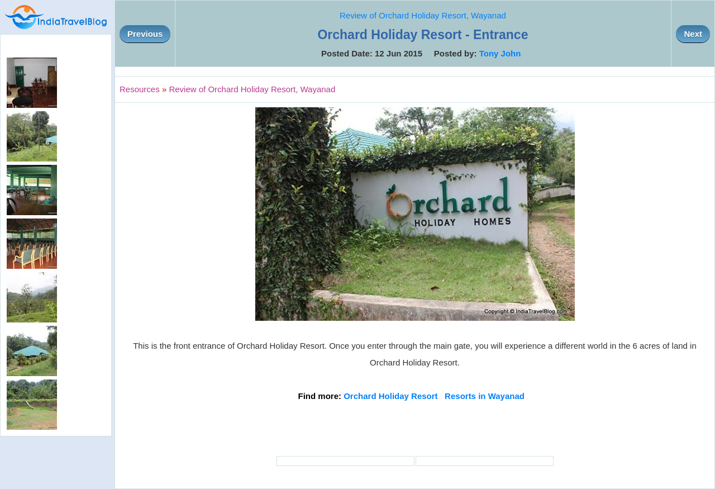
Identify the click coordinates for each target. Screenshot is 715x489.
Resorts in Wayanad (485, 396)
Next (693, 34)
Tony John (500, 53)
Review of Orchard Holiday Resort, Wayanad (423, 15)
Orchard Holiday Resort (390, 396)
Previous (145, 34)
